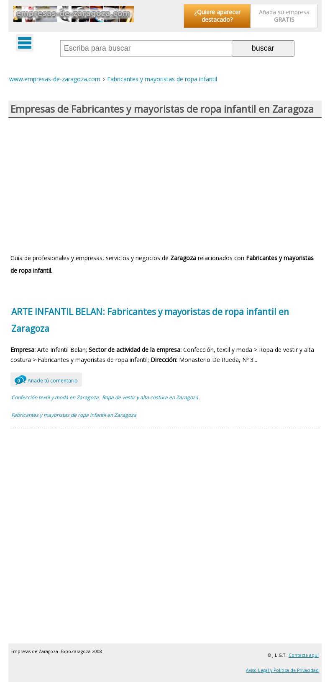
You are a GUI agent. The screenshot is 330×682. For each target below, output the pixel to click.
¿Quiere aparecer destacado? (217, 15)
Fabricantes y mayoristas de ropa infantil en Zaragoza (73, 414)
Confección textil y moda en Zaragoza (55, 397)
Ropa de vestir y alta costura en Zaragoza (150, 397)
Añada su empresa (284, 15)
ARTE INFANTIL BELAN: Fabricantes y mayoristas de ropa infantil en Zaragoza (150, 320)
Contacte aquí (304, 655)
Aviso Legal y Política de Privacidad (282, 670)
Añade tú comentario (46, 380)
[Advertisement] (165, 184)
